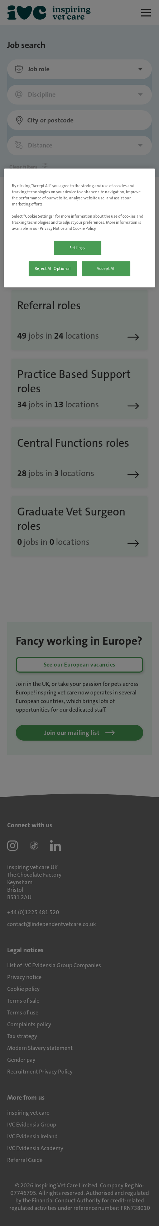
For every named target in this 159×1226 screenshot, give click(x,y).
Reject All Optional (53, 268)
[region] (79, 228)
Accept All (106, 268)
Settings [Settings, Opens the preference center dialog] (77, 248)
